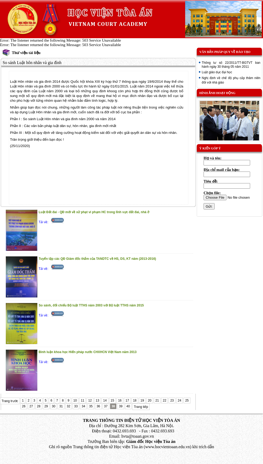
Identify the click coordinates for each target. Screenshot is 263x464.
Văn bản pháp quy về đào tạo (224, 52)
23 (172, 400)
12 (90, 400)
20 (149, 400)
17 (127, 400)
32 (68, 406)
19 (142, 400)
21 (157, 400)
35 (91, 406)
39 (120, 406)
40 (128, 406)
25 (187, 400)
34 (83, 406)
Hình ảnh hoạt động (217, 93)
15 (112, 400)
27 (31, 406)
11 (82, 400)
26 (24, 406)
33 (76, 406)
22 (164, 400)
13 (97, 400)
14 (105, 400)
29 (46, 406)
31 (61, 406)
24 (179, 400)
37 (106, 406)
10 (75, 400)
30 (53, 406)
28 (38, 406)
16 (120, 400)
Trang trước (10, 401)
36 (98, 406)
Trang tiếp (141, 407)
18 (134, 400)
